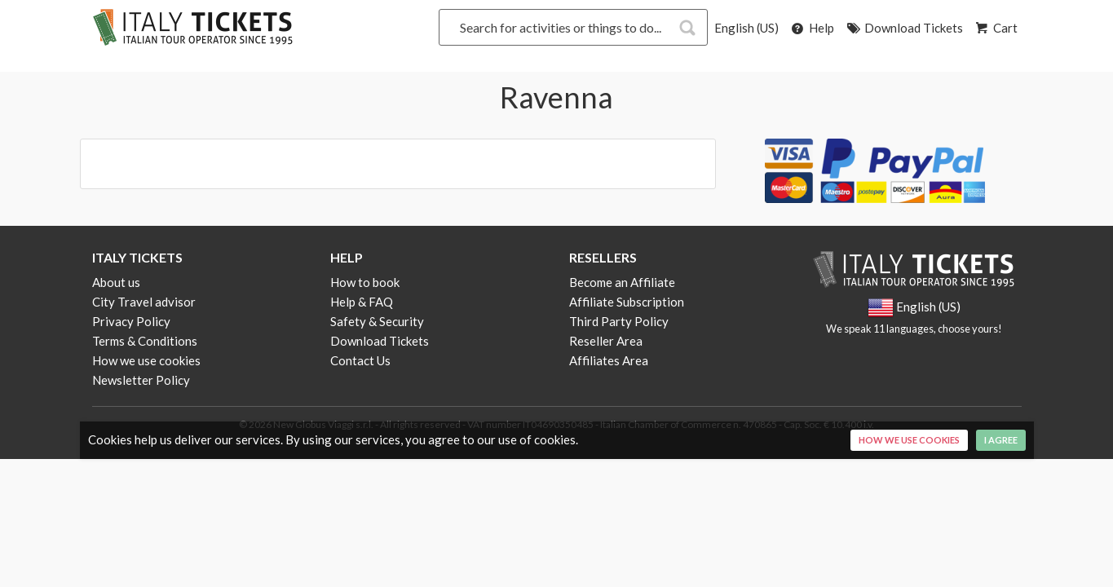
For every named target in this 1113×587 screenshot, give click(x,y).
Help (811, 27)
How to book (365, 282)
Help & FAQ (361, 301)
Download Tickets (904, 27)
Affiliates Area (608, 360)
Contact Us (360, 360)
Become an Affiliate (622, 282)
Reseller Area (606, 340)
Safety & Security (377, 321)
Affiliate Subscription (626, 301)
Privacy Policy (131, 321)
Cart (996, 27)
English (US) (746, 27)
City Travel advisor (144, 301)
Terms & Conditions (144, 340)
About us (116, 282)
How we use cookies (146, 360)
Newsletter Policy (141, 380)
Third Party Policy (619, 321)
